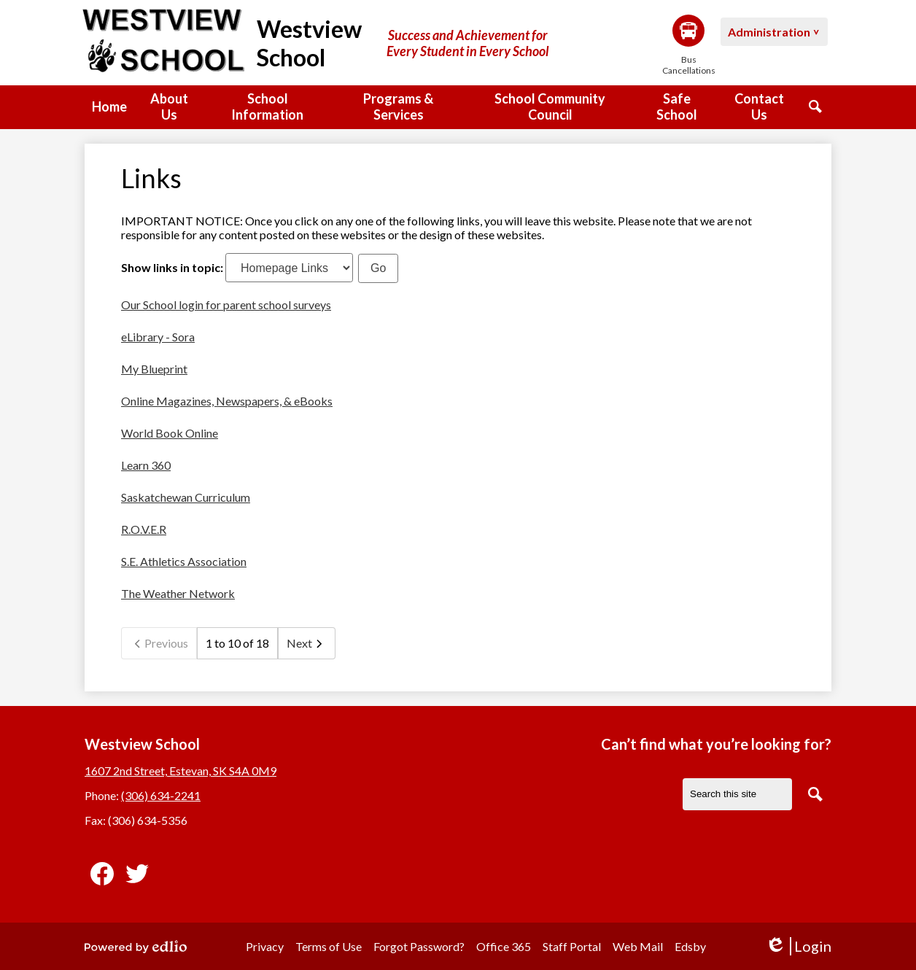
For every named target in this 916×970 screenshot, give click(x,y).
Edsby (690, 946)
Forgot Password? (419, 946)
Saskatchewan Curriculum (185, 497)
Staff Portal (572, 946)
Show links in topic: (172, 267)
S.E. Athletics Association (184, 561)
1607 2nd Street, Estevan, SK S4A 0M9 (180, 770)
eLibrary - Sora (158, 337)
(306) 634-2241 (161, 795)
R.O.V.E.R (143, 529)
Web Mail (638, 946)
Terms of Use (328, 946)
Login (798, 946)
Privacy (265, 946)
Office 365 (503, 946)
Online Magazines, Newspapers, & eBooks (227, 401)
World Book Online (169, 433)
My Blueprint (154, 369)
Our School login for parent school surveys (226, 304)
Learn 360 (146, 465)
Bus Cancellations (688, 45)
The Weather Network (178, 593)
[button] (168, 107)
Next (307, 643)
